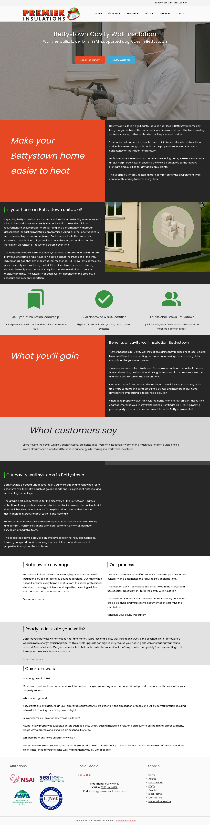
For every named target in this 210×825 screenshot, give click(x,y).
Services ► (133, 13)
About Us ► (114, 13)
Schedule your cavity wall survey (126, 614)
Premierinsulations (126, 820)
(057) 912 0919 (109, 787)
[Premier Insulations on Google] (84, 775)
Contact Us (155, 797)
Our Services (155, 782)
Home (98, 13)
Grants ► (165, 13)
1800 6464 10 (112, 783)
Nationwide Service (159, 801)
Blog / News (155, 794)
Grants (152, 790)
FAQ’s (151, 786)
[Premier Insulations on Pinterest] (90, 775)
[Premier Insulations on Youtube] (87, 775)
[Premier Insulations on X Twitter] (81, 775)
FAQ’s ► (149, 13)
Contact (180, 13)
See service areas (33, 599)
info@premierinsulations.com (109, 791)
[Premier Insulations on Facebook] (79, 775)
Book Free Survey (33, 659)
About (152, 778)
